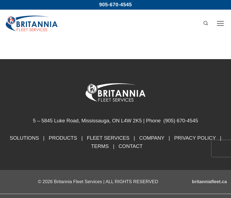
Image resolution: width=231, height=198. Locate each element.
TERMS (100, 146)
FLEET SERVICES (108, 138)
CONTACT (131, 146)
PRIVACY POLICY (195, 138)
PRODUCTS (63, 138)
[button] (205, 23)
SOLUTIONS (24, 138)
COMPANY (151, 138)
